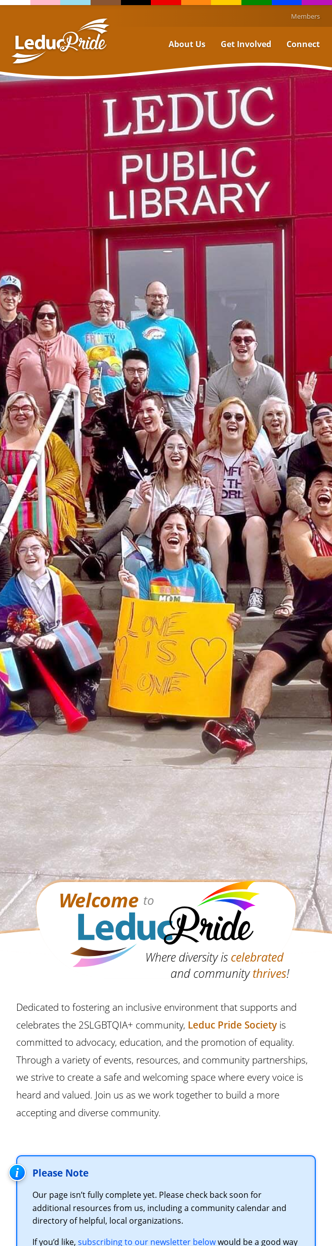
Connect (303, 44)
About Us (187, 44)
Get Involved (246, 44)
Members (305, 16)
